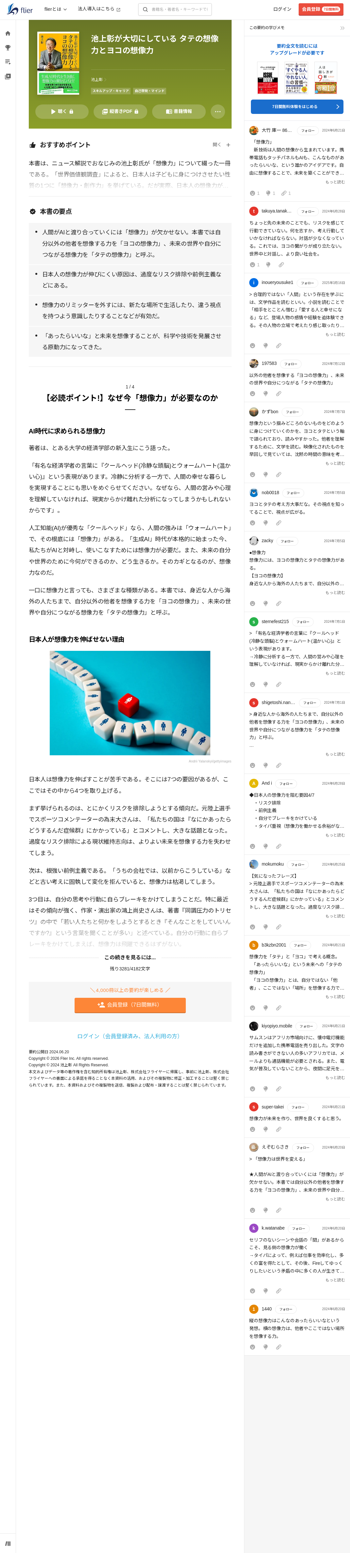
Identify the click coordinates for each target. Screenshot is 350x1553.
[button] (297, 162)
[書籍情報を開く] (179, 111)
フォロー (307, 131)
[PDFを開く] (120, 111)
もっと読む (335, 182)
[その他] (218, 111)
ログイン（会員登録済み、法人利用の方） (130, 1036)
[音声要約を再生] (62, 111)
